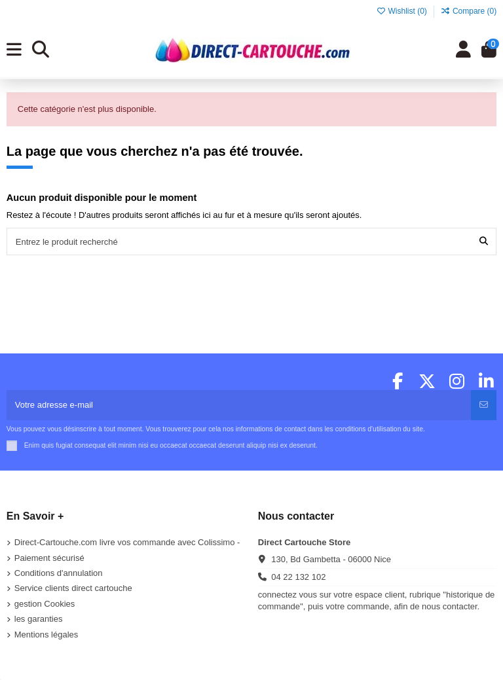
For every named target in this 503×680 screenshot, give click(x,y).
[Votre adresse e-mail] (239, 405)
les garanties (38, 619)
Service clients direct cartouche (73, 588)
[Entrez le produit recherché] (483, 241)
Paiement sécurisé (49, 558)
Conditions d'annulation (58, 573)
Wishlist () (402, 11)
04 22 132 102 (298, 577)
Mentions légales (46, 634)
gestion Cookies (44, 604)
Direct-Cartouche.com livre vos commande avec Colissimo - (127, 542)
